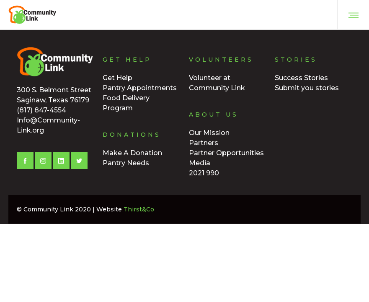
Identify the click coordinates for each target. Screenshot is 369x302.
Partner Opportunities (226, 153)
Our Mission (209, 133)
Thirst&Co (139, 209)
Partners (203, 143)
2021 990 (204, 173)
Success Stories (301, 78)
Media (199, 163)
